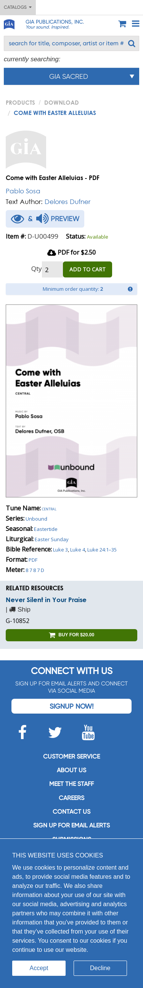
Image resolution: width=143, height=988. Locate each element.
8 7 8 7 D (35, 570)
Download (61, 102)
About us (71, 770)
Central (49, 508)
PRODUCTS (20, 102)
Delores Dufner (67, 202)
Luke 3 (60, 549)
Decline (100, 968)
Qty (36, 268)
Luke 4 (77, 549)
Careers (71, 798)
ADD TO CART (87, 269)
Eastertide (46, 529)
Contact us (71, 811)
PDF (33, 559)
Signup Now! (71, 706)
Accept (39, 968)
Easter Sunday (52, 539)
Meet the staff (71, 783)
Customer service (71, 756)
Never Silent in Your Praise (46, 599)
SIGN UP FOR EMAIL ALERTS (71, 825)
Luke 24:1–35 (102, 549)
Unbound (36, 518)
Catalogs (18, 7)
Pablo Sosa (23, 191)
